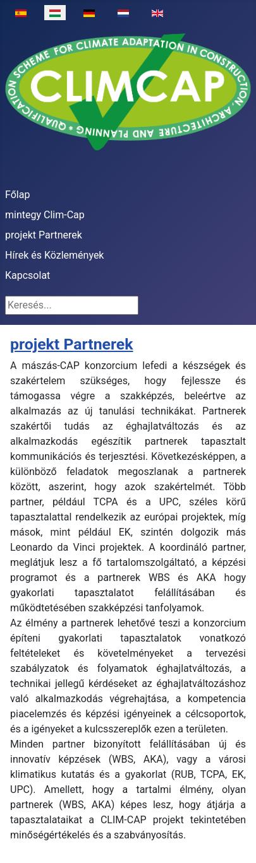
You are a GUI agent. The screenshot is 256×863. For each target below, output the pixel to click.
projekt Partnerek (43, 235)
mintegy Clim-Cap (45, 215)
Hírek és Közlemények (54, 255)
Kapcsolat (27, 275)
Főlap (17, 195)
